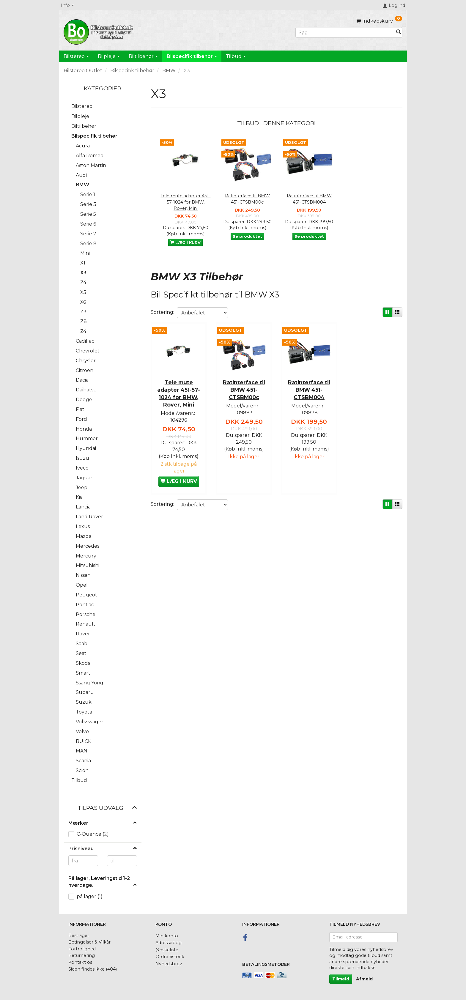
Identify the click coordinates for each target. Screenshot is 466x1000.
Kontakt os (80, 962)
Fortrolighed (82, 949)
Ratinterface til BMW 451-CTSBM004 (309, 199)
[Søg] (398, 32)
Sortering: (162, 312)
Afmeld (364, 979)
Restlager (78, 935)
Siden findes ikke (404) (92, 969)
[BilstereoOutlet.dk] (99, 30)
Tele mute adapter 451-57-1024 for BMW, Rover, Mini (185, 202)
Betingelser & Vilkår (89, 942)
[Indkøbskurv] (379, 21)
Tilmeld (340, 979)
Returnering (81, 955)
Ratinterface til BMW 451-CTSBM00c (247, 199)
